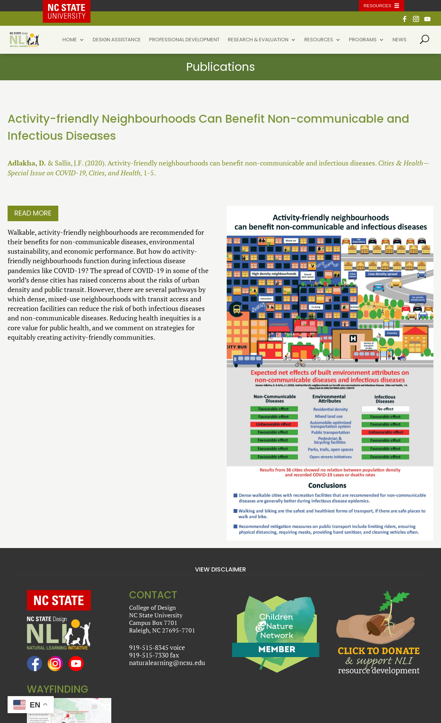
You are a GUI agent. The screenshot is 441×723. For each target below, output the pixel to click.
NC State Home (71, 6)
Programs (363, 40)
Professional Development (184, 40)
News (400, 40)
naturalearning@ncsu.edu (167, 662)
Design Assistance (117, 40)
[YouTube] (427, 21)
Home (69, 40)
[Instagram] (416, 21)
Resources (318, 40)
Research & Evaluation (258, 40)
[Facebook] (405, 21)
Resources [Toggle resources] (377, 5)
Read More (32, 213)
